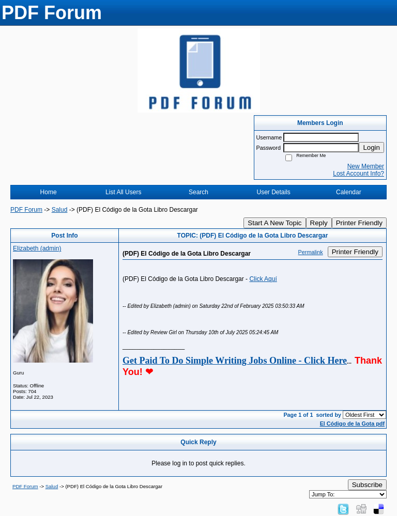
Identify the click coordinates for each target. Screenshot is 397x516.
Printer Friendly (359, 223)
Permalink (310, 252)
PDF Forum (26, 209)
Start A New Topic (274, 223)
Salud (60, 209)
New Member (365, 166)
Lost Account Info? (358, 173)
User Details (273, 192)
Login (371, 147)
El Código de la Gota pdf (352, 423)
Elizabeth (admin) (37, 248)
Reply (319, 223)
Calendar (348, 192)
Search (198, 192)
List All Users (123, 192)
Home (48, 192)
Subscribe (367, 485)
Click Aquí (263, 279)
